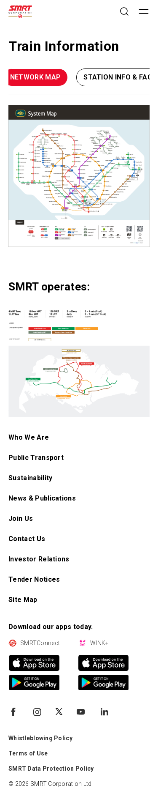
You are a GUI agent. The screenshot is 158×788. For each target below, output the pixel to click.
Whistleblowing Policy (40, 738)
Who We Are (28, 437)
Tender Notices (34, 579)
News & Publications (42, 498)
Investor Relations (39, 559)
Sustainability (30, 478)
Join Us (20, 518)
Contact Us (26, 539)
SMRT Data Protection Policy (51, 768)
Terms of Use (28, 753)
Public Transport (36, 458)
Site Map (22, 600)
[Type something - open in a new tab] (79, 176)
